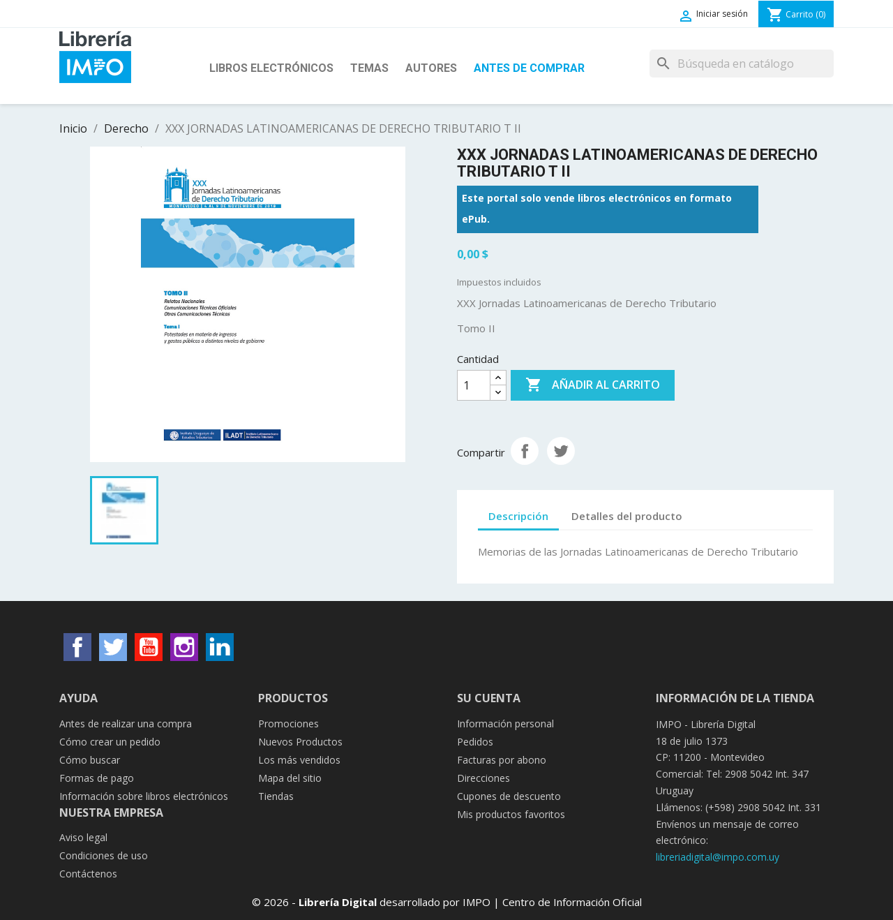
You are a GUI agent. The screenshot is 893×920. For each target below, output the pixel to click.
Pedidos (475, 741)
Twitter (113, 647)
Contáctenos (88, 873)
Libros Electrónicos (271, 68)
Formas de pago (96, 778)
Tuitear (561, 451)
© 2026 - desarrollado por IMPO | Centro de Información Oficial (447, 902)
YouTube (149, 647)
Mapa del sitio (290, 778)
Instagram (184, 647)
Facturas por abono (501, 759)
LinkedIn (220, 647)
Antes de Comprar (529, 68)
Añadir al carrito (592, 385)
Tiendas (276, 796)
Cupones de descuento (509, 796)
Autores (431, 68)
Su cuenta (488, 698)
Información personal (505, 723)
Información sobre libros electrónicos (143, 796)
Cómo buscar (89, 759)
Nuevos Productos (300, 741)
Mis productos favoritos (511, 814)
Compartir (525, 451)
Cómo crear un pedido (109, 741)
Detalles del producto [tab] (626, 516)
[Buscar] (742, 63)
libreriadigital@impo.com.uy (717, 856)
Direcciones (483, 778)
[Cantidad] (473, 385)
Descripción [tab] (518, 516)
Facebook (77, 647)
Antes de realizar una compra (125, 723)
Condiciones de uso (103, 855)
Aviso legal (83, 837)
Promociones (288, 723)
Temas (369, 68)
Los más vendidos (299, 759)
